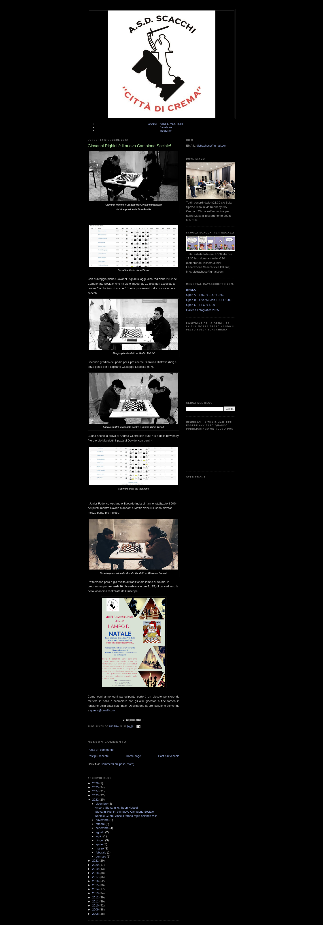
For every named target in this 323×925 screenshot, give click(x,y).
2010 (96, 905)
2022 (96, 799)
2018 (96, 873)
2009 (96, 909)
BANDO (191, 289)
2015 (96, 885)
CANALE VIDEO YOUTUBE (166, 124)
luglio (99, 836)
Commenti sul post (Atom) (117, 764)
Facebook (165, 127)
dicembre (102, 803)
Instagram (165, 130)
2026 (96, 783)
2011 (96, 901)
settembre (102, 828)
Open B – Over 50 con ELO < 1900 (209, 300)
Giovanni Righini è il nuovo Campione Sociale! (125, 811)
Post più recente (98, 756)
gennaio (101, 856)
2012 (96, 897)
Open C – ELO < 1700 (200, 305)
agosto (100, 832)
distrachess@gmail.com (211, 145)
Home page (133, 756)
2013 (96, 893)
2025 (96, 787)
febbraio (101, 852)
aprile (100, 844)
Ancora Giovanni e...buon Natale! (116, 807)
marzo (100, 848)
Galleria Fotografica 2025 (202, 310)
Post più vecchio (168, 756)
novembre (102, 820)
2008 (96, 913)
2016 (96, 881)
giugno (100, 840)
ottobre (101, 824)
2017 (96, 877)
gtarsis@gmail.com (102, 710)
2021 (96, 860)
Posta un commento (101, 749)
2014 (96, 889)
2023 (96, 795)
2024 (96, 791)
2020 (96, 864)
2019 (96, 868)
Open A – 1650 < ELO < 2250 (205, 294)
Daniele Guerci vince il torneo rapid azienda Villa (126, 816)
